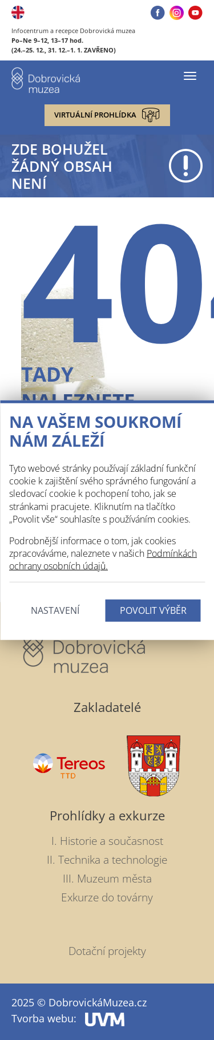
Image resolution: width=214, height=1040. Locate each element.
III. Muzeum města (107, 878)
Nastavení (55, 610)
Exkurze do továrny (107, 897)
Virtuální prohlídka (107, 115)
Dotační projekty (107, 951)
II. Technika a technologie (107, 859)
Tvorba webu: (67, 1018)
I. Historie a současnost (107, 840)
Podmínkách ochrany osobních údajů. (103, 559)
